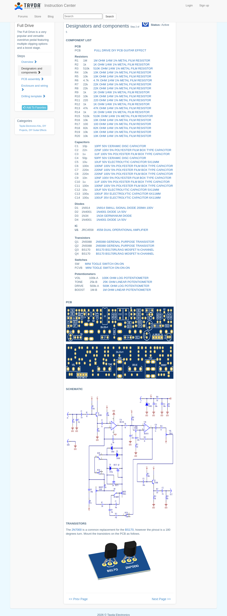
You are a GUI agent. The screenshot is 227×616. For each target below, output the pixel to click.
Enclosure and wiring (34, 87)
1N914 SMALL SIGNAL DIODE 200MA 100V (124, 207)
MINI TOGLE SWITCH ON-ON (104, 263)
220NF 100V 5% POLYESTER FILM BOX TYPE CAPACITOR (133, 170)
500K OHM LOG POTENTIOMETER (126, 285)
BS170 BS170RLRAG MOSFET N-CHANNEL (125, 249)
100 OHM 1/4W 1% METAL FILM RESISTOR (122, 124)
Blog (51, 16)
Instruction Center (60, 5)
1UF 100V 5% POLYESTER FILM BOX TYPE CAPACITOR (132, 154)
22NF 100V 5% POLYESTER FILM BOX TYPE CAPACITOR (132, 150)
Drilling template (33, 96)
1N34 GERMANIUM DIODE (114, 215)
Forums (23, 16)
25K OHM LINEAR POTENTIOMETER (127, 282)
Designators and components (31, 70)
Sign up (204, 5)
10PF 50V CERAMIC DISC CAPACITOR (120, 146)
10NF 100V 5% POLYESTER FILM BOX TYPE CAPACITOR (132, 177)
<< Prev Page (78, 599)
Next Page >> (161, 599)
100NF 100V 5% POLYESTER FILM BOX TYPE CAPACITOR (133, 166)
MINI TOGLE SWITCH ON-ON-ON (108, 267)
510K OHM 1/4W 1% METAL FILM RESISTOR (123, 68)
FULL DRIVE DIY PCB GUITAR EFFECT (120, 50)
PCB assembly (32, 79)
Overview (29, 61)
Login (189, 5)
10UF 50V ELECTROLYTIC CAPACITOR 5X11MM (126, 162)
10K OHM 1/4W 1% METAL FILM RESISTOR (122, 72)
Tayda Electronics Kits (30, 126)
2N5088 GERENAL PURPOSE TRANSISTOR (125, 241)
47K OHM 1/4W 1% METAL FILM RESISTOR (122, 108)
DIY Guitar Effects (38, 130)
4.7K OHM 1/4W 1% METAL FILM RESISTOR (122, 80)
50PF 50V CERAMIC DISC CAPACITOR (120, 158)
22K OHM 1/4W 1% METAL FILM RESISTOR (122, 84)
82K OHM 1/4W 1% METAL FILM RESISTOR (122, 128)
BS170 (129, 529)
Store (37, 16)
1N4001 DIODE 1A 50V (111, 211)
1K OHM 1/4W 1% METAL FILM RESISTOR (121, 64)
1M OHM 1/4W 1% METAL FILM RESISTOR (122, 60)
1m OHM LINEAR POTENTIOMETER (127, 289)
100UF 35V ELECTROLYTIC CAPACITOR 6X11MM (127, 193)
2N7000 (77, 529)
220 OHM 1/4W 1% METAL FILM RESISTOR (122, 100)
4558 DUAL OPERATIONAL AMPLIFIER (122, 229)
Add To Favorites (34, 107)
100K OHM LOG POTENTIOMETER (125, 278)
